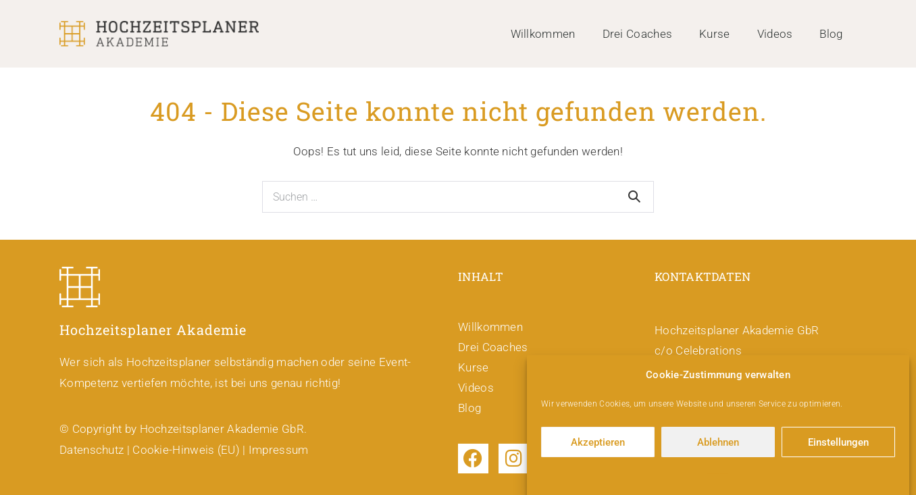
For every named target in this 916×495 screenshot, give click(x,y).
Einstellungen (838, 444)
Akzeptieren (598, 444)
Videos (775, 34)
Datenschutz (91, 450)
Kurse (714, 34)
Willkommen (543, 34)
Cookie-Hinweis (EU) (186, 450)
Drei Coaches (638, 34)
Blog (830, 34)
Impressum (279, 450)
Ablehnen (718, 444)
